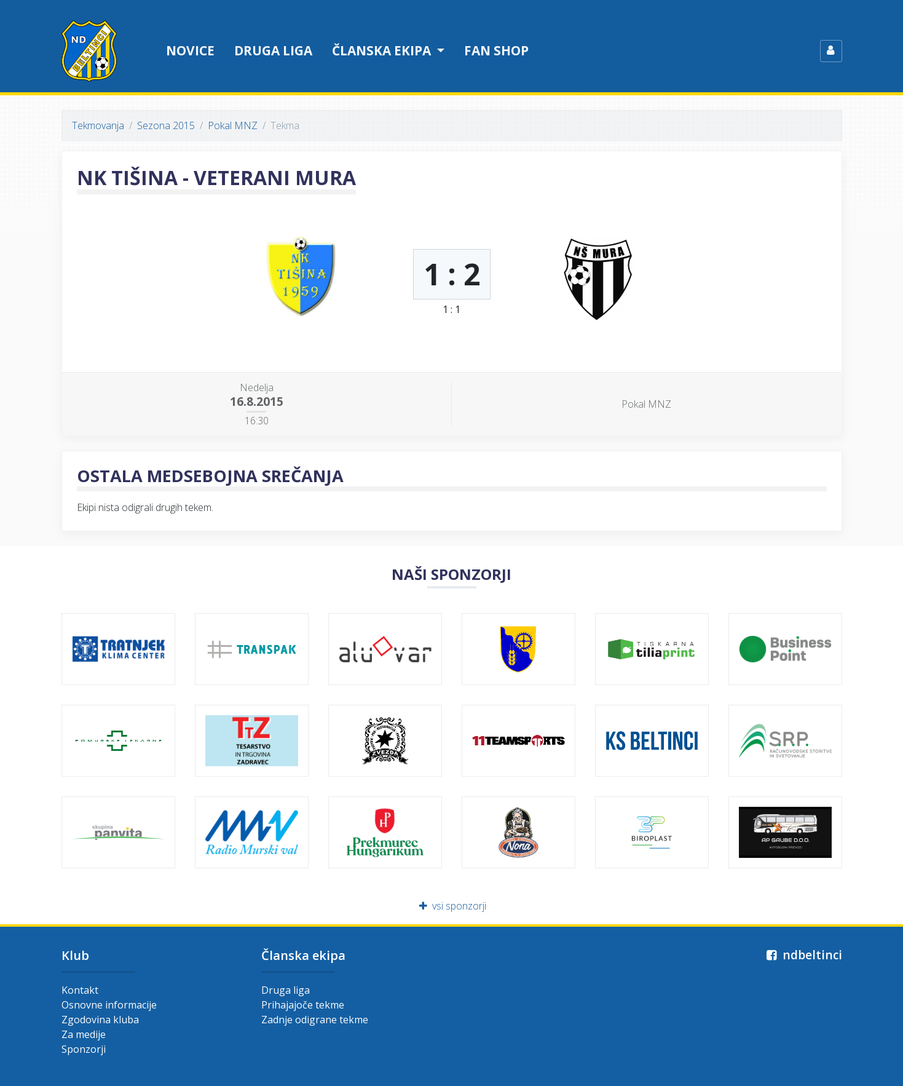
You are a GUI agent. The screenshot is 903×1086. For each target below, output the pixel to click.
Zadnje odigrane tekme (314, 1019)
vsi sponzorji (451, 906)
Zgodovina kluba (100, 1019)
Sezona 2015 (166, 125)
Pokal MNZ (233, 125)
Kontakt (79, 990)
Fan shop (496, 50)
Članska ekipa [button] (383, 50)
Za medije (83, 1034)
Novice (190, 50)
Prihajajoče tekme (302, 1005)
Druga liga (273, 50)
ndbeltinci (803, 954)
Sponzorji (83, 1049)
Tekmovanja (98, 125)
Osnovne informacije (109, 1005)
